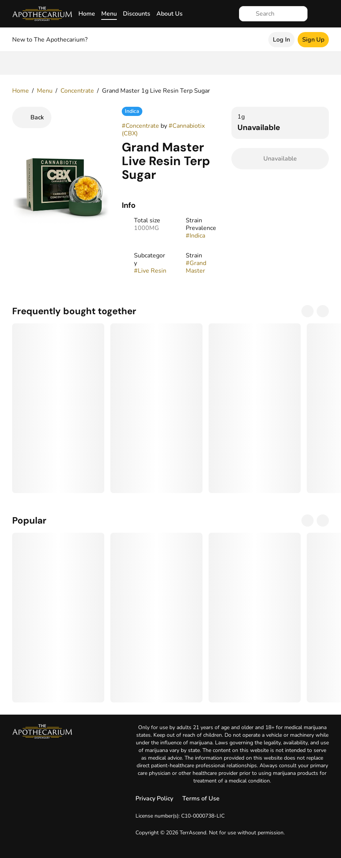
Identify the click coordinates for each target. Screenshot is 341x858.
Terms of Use (201, 798)
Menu (109, 14)
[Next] (323, 311)
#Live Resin (150, 271)
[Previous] (307, 311)
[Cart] (321, 13)
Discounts (136, 14)
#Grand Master (196, 267)
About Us (169, 14)
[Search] (279, 13)
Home (86, 14)
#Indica (195, 235)
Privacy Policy (154, 798)
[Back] (31, 117)
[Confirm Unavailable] (280, 158)
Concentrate (77, 91)
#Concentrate (140, 126)
